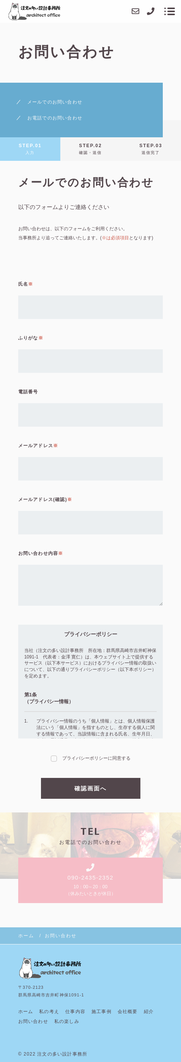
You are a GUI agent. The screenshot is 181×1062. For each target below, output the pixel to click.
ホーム (25, 1011)
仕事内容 (75, 1011)
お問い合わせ (33, 1021)
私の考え (49, 1011)
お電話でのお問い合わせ (54, 118)
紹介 (149, 1011)
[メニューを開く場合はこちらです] (169, 11)
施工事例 (101, 1011)
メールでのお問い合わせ (54, 102)
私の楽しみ (66, 1021)
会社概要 (128, 1011)
